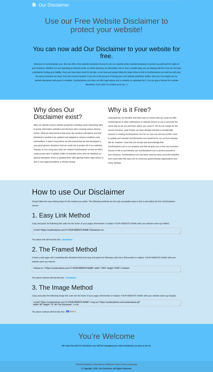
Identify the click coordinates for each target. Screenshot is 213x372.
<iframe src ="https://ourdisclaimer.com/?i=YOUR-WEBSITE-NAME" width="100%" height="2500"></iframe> (106, 269)
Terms (124, 364)
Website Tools (113, 364)
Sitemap (133, 364)
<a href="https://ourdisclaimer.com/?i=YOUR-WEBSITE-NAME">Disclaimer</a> (106, 231)
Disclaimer (67, 239)
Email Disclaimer (84, 364)
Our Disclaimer (50, 4)
